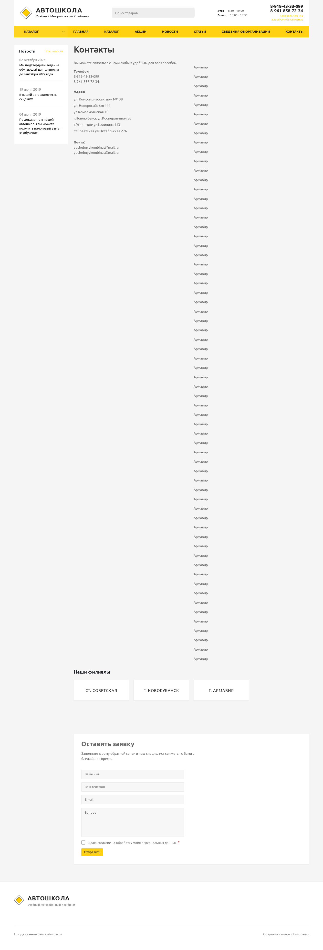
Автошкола (59, 10)
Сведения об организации (246, 31)
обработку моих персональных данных (146, 843)
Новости (170, 31)
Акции (140, 31)
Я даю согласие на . (132, 843)
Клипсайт (299, 934)
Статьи (200, 31)
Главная (81, 31)
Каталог (111, 31)
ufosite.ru (54, 934)
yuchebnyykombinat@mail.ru (96, 147)
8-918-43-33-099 (286, 6)
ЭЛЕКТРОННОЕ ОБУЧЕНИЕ (287, 19)
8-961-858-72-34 (286, 10)
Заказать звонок (291, 16)
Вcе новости (54, 51)
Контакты (294, 31)
